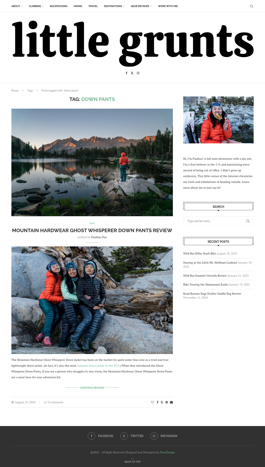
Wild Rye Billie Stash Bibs (199, 253)
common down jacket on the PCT (98, 365)
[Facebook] (126, 73)
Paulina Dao (99, 237)
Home (14, 90)
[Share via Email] (171, 402)
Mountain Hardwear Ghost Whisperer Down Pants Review (92, 230)
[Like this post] (152, 402)
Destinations (113, 6)
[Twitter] (132, 73)
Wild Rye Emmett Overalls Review (205, 275)
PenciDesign (167, 452)
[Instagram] (138, 73)
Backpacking (58, 6)
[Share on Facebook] (157, 402)
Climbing (35, 6)
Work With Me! (168, 6)
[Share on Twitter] (161, 402)
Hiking (77, 6)
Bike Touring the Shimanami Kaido (205, 284)
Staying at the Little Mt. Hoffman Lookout (210, 262)
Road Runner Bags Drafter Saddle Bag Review (212, 293)
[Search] (251, 6)
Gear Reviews (140, 6)
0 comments (54, 402)
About (15, 6)
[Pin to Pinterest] (166, 402)
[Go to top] (133, 461)
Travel (93, 6)
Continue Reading (92, 387)
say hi (216, 188)
